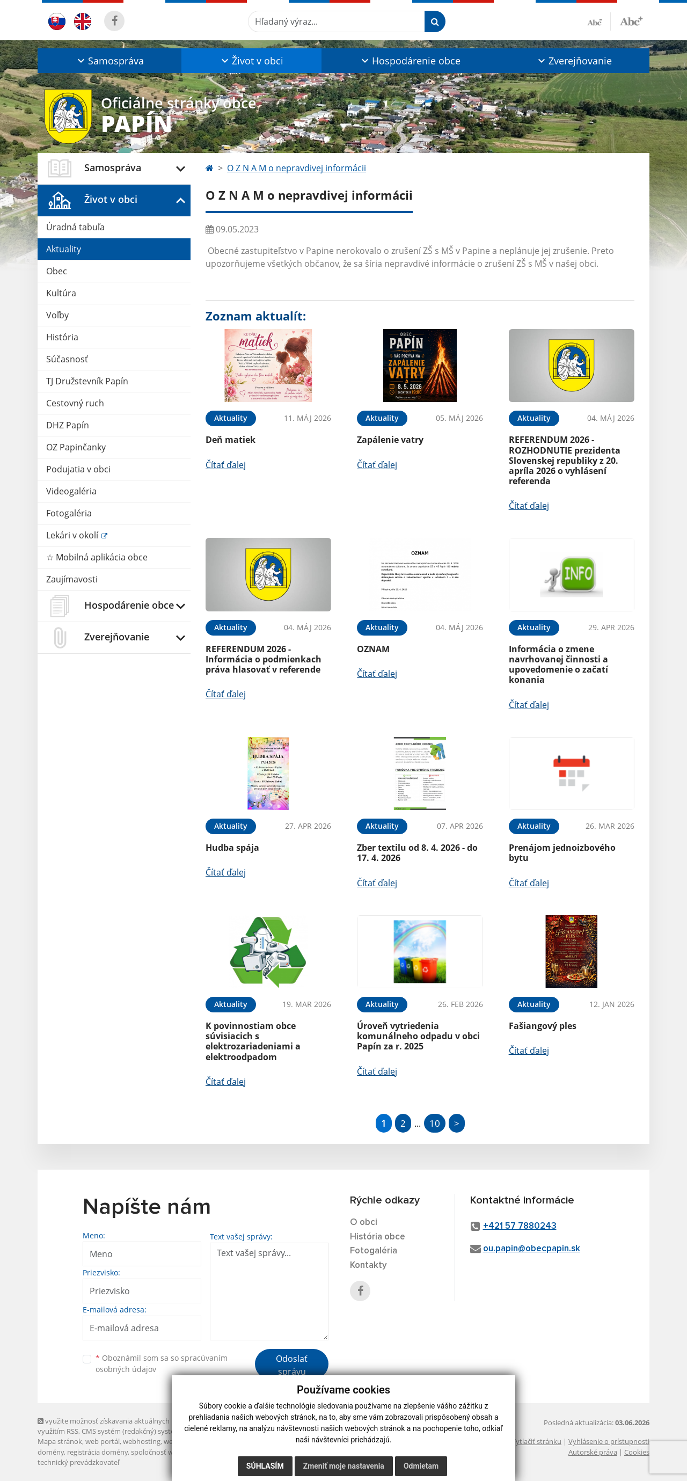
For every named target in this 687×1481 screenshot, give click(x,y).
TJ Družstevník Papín (87, 381)
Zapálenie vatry (390, 440)
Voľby (57, 315)
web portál (102, 1441)
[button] (109, 60)
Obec (56, 271)
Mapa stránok (60, 1441)
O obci (363, 1222)
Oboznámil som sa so (162, 1363)
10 (434, 1123)
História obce (377, 1237)
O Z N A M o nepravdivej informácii (296, 168)
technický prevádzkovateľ (78, 1462)
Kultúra (61, 293)
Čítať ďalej (226, 465)
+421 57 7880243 (520, 1226)
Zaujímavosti (72, 579)
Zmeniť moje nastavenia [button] (343, 1466)
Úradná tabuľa (75, 227)
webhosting (141, 1441)
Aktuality (63, 249)
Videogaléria (71, 491)
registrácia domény (97, 1452)
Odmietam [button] (421, 1466)
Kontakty (368, 1265)
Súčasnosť (67, 359)
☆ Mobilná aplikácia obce (97, 557)
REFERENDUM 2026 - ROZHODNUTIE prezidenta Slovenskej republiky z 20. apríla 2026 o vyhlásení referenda (564, 460)
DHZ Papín (67, 425)
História (62, 337)
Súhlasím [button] (265, 1466)
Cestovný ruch (75, 403)
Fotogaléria (69, 513)
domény (51, 1452)
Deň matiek (230, 440)
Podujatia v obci (78, 469)
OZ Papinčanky (76, 447)
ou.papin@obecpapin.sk (531, 1248)
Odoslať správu (292, 1365)
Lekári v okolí (73, 535)
